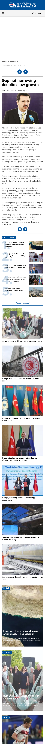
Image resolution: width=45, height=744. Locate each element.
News (4, 61)
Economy (14, 61)
